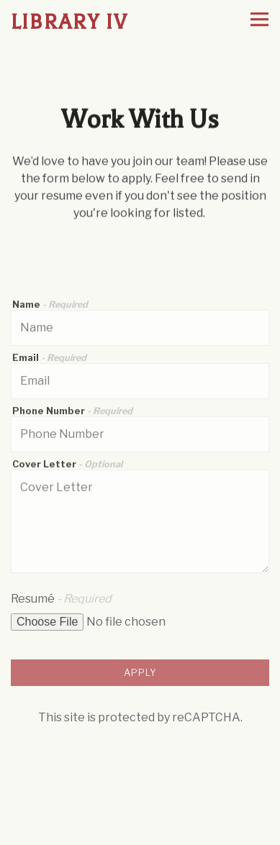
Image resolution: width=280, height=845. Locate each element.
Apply (140, 674)
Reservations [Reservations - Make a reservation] (140, 804)
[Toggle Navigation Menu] (259, 19)
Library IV (69, 22)
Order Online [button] (140, 831)
